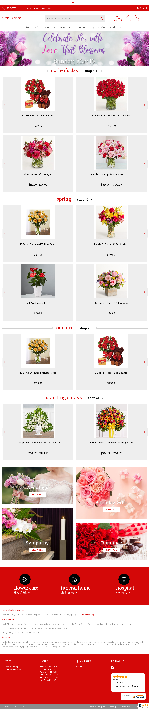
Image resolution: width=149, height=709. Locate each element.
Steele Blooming (11, 18)
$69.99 (38, 313)
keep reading (88, 614)
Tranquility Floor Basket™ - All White (38, 442)
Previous (4, 104)
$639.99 (111, 126)
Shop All (91, 71)
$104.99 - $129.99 (111, 184)
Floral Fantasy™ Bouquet (38, 174)
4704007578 (11, 8)
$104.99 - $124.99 (38, 453)
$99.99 (38, 126)
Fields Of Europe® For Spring (111, 244)
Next (145, 104)
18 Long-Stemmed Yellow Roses (38, 244)
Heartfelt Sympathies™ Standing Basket (111, 442)
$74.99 (111, 313)
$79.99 (111, 254)
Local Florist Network (125, 707)
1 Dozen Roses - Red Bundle (38, 115)
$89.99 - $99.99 (38, 184)
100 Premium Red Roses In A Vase (111, 115)
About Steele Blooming (13, 609)
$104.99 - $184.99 (111, 453)
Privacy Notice (108, 707)
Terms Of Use (94, 707)
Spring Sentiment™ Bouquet (111, 303)
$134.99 (38, 254)
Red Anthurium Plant (38, 303)
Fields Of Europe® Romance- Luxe (111, 174)
